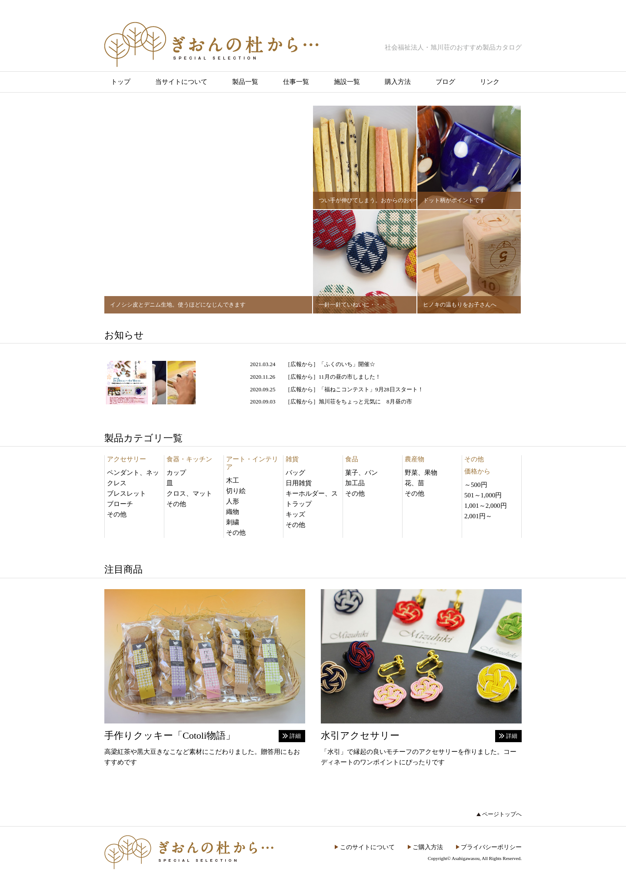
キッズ (295, 514)
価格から (477, 471)
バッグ (295, 472)
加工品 (355, 483)
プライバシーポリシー (491, 847)
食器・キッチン (189, 459)
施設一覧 (347, 81)
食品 (351, 459)
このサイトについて (367, 847)
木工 (232, 480)
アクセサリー (126, 459)
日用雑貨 (299, 483)
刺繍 (232, 522)
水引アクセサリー (360, 735)
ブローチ (120, 503)
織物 (232, 511)
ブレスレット (126, 493)
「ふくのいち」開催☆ (347, 364)
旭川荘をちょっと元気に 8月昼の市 (365, 401)
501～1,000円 (483, 495)
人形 (232, 501)
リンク (489, 81)
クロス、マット (189, 493)
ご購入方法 (428, 847)
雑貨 (292, 459)
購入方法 (398, 81)
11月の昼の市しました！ (350, 376)
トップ (120, 81)
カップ (176, 472)
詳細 (295, 736)
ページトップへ (502, 814)
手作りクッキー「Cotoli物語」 (169, 735)
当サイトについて (181, 81)
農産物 (414, 459)
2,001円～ (478, 516)
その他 (117, 514)
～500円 (475, 484)
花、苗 (414, 483)
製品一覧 (245, 81)
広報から (301, 364)
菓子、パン (361, 472)
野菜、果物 (421, 472)
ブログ (445, 81)
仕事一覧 (296, 81)
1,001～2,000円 (485, 505)
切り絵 (236, 490)
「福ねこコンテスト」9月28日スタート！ (371, 389)
